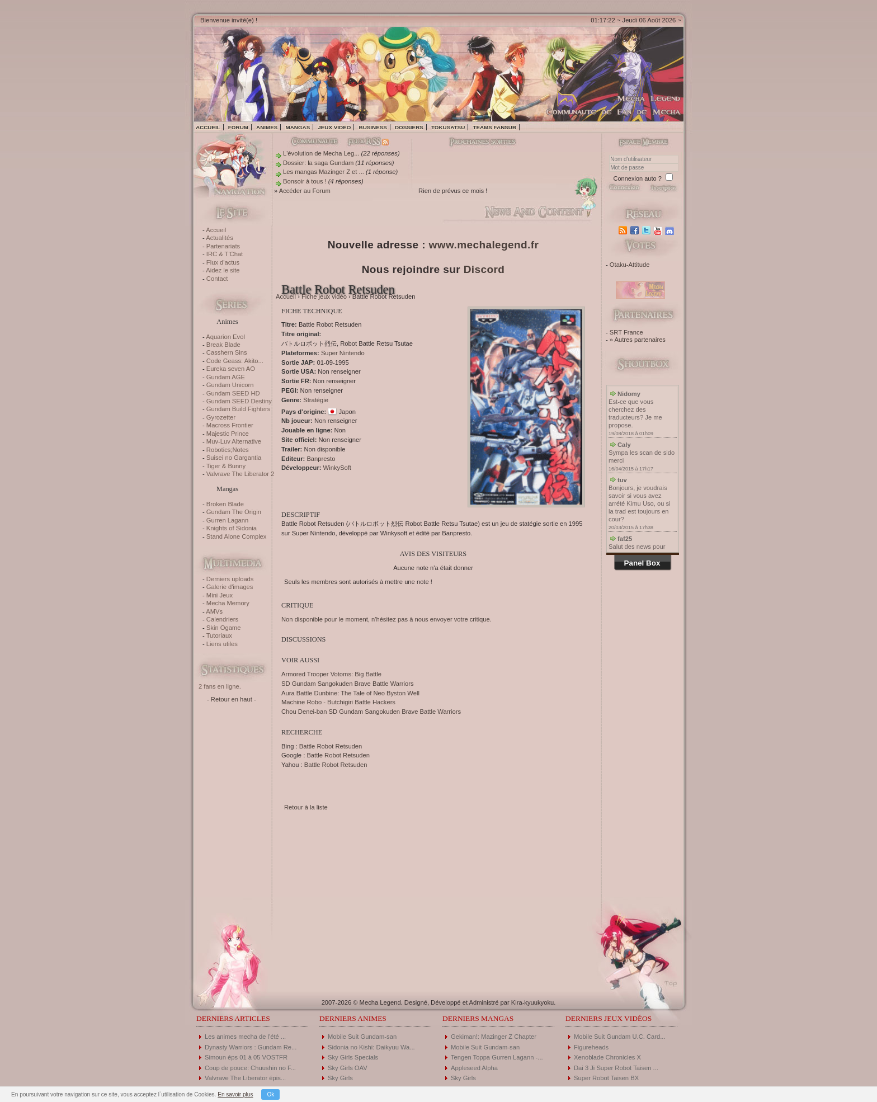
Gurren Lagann (227, 520)
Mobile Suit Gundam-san (362, 1036)
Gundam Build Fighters (238, 409)
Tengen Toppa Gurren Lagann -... (497, 1057)
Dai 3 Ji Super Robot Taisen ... (616, 1068)
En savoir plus (235, 1094)
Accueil (208, 127)
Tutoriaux (219, 635)
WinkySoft (337, 467)
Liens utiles (222, 644)
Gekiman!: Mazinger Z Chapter (493, 1036)
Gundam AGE (225, 377)
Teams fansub (494, 127)
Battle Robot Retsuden (330, 746)
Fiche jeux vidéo (324, 296)
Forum (238, 127)
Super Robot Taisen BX (606, 1078)
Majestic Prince (227, 433)
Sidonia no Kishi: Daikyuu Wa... (371, 1047)
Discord (484, 269)
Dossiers (409, 127)
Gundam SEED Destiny (239, 401)
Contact (217, 278)
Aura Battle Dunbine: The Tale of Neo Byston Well (350, 693)
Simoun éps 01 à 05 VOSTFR (246, 1057)
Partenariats (223, 246)
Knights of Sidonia (231, 528)
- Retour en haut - (231, 699)
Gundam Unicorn (230, 385)
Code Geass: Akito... (234, 360)
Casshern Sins (226, 352)
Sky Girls (340, 1078)
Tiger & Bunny (226, 466)
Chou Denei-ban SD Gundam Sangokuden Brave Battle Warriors (371, 711)
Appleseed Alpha (474, 1068)
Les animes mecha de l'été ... (245, 1036)
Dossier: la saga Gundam (318, 162)
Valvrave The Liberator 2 (240, 473)
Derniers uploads (230, 579)
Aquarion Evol (225, 336)
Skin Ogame (223, 627)
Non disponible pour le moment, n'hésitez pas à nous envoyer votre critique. (386, 619)
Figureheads (591, 1047)
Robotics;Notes (227, 449)
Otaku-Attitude (630, 264)
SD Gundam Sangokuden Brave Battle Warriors (347, 683)
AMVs (214, 611)
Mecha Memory (227, 603)
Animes (266, 127)
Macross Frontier (229, 425)
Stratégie (315, 400)
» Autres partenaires (638, 339)
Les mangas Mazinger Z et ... (323, 171)
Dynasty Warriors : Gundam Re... (250, 1047)
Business (373, 127)
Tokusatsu (448, 127)
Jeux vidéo (334, 127)
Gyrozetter (220, 417)
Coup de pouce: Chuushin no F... (250, 1068)
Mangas (297, 127)
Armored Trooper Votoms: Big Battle (331, 674)
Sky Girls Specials (353, 1057)
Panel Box (642, 563)
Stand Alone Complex (236, 536)
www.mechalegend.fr (484, 245)
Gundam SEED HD (233, 393)
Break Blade (223, 344)
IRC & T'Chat (224, 254)
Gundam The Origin (233, 511)
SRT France (626, 332)
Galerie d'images (229, 586)
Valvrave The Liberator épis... (245, 1078)
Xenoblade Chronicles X (607, 1057)
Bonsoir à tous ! (305, 181)
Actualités (219, 237)
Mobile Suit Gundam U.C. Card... (620, 1036)
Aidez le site (222, 270)
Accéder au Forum (305, 190)
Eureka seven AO (230, 368)
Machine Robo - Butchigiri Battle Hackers (338, 702)
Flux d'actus (222, 262)
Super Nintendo (343, 353)
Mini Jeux (219, 595)
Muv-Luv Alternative (233, 441)
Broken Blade (225, 504)
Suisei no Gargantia (233, 457)
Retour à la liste (306, 807)
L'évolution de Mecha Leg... (321, 153)
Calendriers (222, 619)
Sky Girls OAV (347, 1068)
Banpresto (321, 458)
